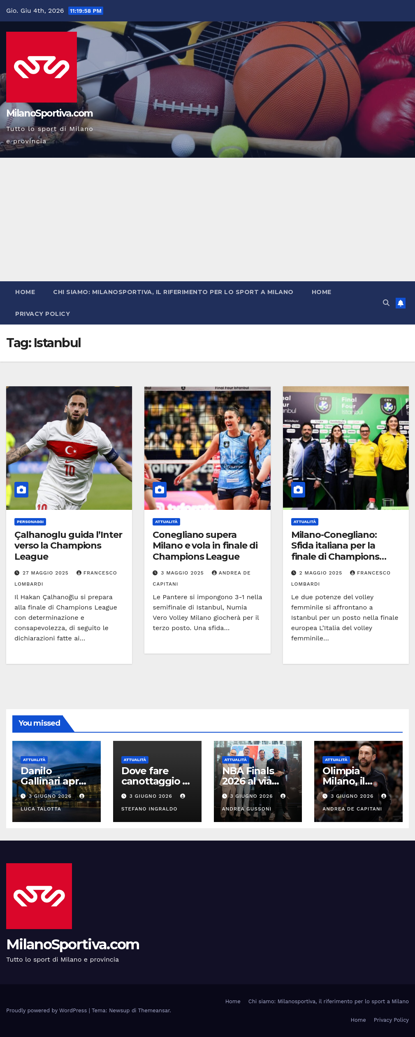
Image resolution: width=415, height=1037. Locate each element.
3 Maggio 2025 (183, 573)
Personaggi (30, 521)
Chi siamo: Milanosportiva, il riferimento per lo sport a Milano (173, 292)
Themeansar (154, 1010)
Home (25, 292)
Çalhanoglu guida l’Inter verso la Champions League (68, 545)
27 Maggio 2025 (47, 573)
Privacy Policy (42, 314)
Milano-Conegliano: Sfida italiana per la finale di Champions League (335, 551)
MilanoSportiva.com (49, 113)
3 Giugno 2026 (51, 796)
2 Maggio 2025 (321, 573)
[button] (386, 303)
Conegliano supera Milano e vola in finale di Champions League (205, 545)
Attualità (166, 521)
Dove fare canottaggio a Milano (154, 781)
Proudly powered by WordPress (47, 1010)
